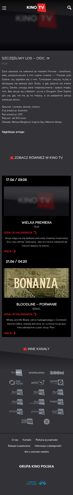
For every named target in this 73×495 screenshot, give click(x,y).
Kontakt (27, 440)
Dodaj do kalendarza (18, 232)
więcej (8, 251)
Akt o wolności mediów (36, 452)
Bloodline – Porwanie (36, 306)
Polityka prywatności (47, 440)
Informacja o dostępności (48, 446)
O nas (15, 440)
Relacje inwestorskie (19, 446)
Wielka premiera (36, 225)
